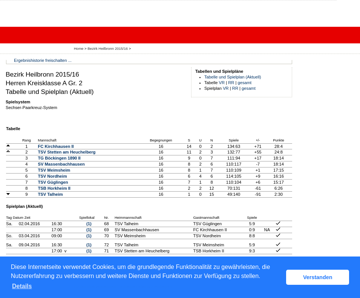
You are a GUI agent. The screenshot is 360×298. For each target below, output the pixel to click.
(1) (89, 223)
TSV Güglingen (53, 182)
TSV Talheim (50, 194)
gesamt (245, 82)
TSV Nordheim (52, 176)
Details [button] (22, 286)
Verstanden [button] (317, 277)
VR (222, 82)
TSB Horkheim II (54, 188)
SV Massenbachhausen (61, 164)
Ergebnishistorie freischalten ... (43, 60)
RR (231, 82)
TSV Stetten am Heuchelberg (67, 152)
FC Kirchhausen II (56, 146)
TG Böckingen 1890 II (59, 158)
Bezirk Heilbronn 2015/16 (108, 48)
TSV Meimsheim (54, 170)
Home (78, 48)
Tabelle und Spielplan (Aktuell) (232, 77)
